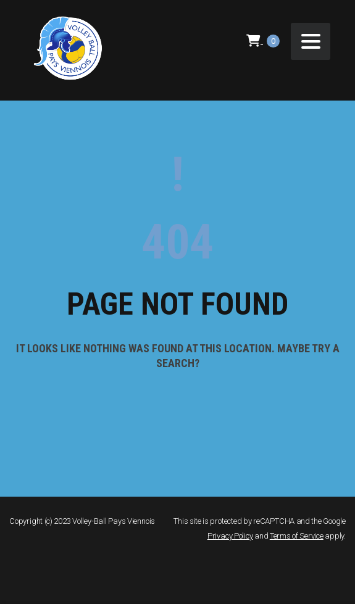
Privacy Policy (230, 535)
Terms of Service (297, 535)
